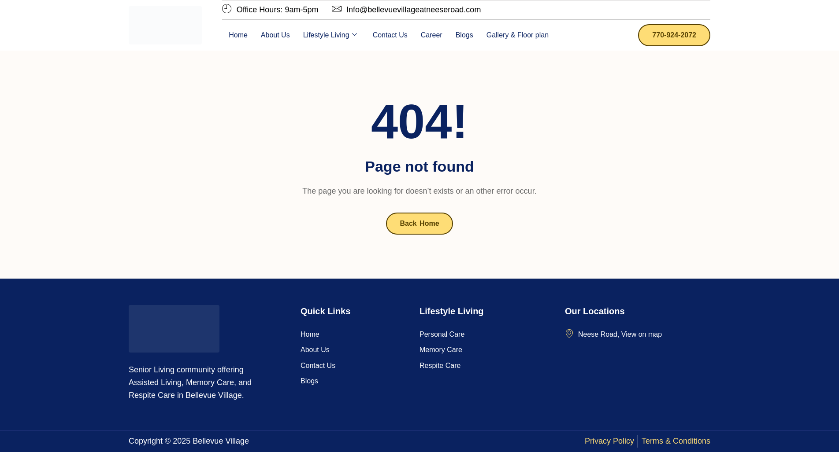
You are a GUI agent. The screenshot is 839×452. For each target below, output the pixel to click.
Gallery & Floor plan (517, 35)
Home (238, 35)
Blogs (464, 35)
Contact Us (390, 35)
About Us (275, 35)
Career (431, 35)
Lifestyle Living (330, 35)
